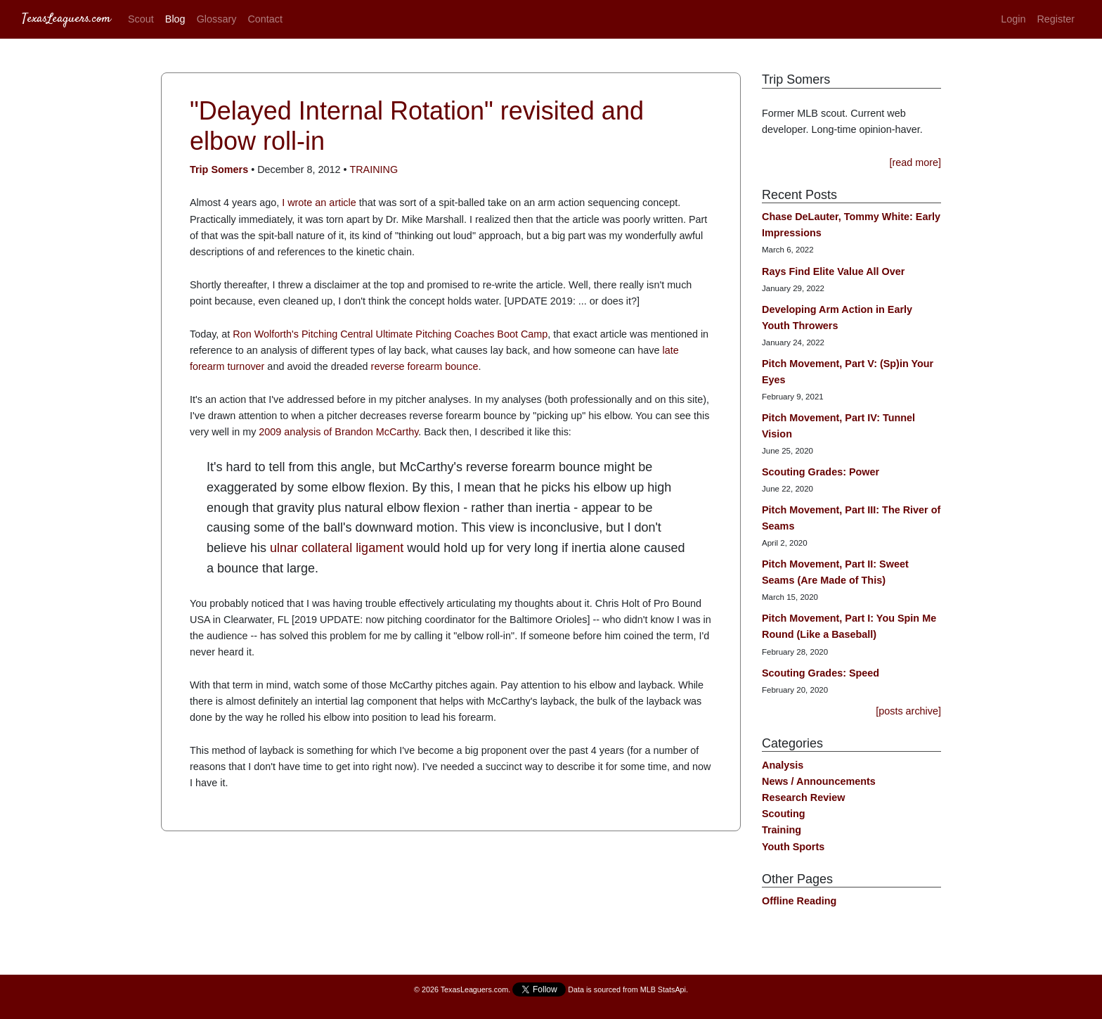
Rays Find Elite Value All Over (833, 271)
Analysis (782, 765)
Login (1013, 19)
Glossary (217, 19)
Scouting (783, 813)
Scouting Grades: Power (820, 472)
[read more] (915, 162)
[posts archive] (908, 711)
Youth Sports (793, 846)
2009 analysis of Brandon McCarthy (338, 431)
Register (1056, 19)
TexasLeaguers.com (66, 19)
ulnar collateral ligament (336, 548)
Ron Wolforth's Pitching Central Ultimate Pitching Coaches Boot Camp (390, 334)
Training (373, 169)
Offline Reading (799, 900)
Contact (265, 19)
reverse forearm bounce (425, 366)
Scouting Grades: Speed (820, 673)
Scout (141, 19)
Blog (175, 19)
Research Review (803, 797)
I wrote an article (317, 202)
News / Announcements (819, 781)
